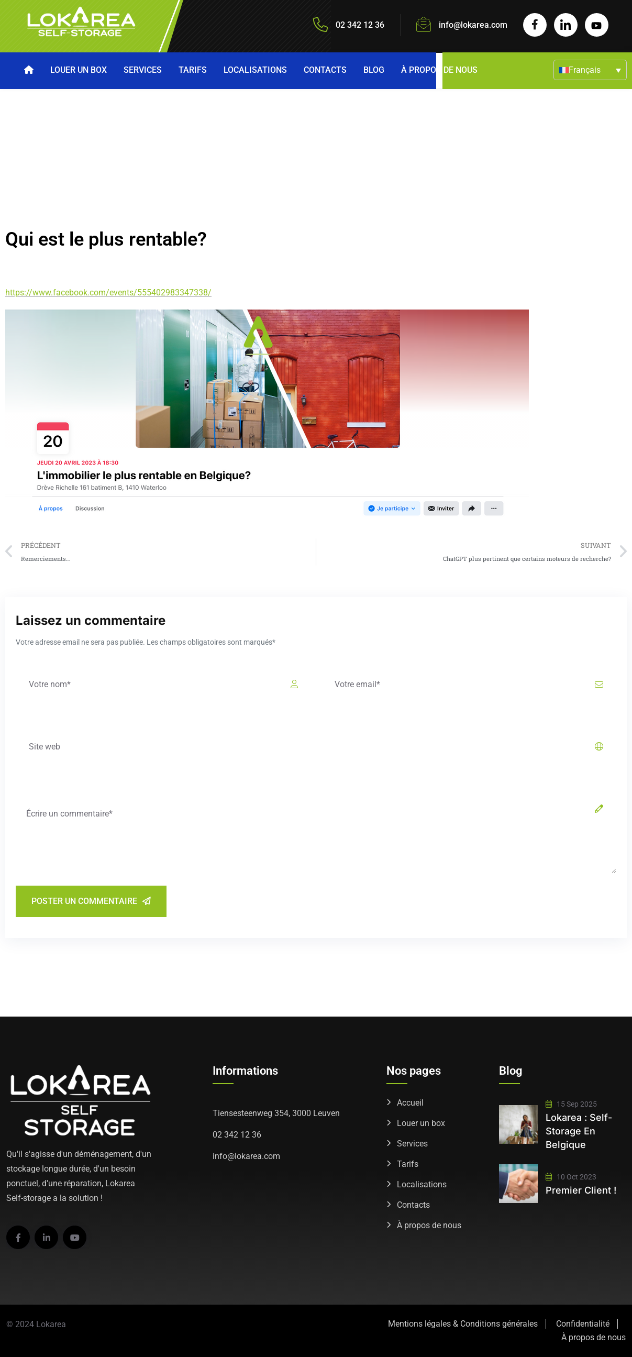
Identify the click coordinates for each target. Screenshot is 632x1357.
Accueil (410, 1103)
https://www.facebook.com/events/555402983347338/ (108, 292)
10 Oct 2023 (571, 1177)
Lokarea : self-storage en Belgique (579, 1131)
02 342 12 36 (237, 1135)
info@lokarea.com (473, 25)
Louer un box (78, 70)
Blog (373, 70)
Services (143, 70)
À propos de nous (439, 70)
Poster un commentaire (91, 901)
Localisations (255, 70)
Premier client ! (581, 1190)
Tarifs (193, 70)
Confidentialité (582, 1324)
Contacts (325, 70)
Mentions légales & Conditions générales (463, 1324)
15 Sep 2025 (571, 1104)
